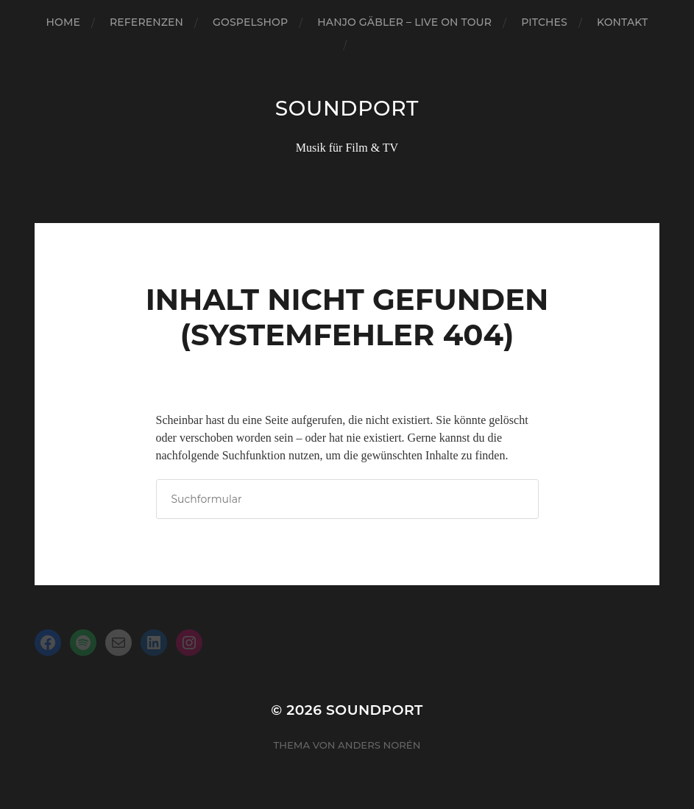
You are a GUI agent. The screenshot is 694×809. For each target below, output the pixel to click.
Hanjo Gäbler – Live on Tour (404, 22)
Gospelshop (250, 22)
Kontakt (622, 22)
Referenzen (146, 22)
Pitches (544, 22)
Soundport (347, 108)
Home (63, 22)
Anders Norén (379, 745)
